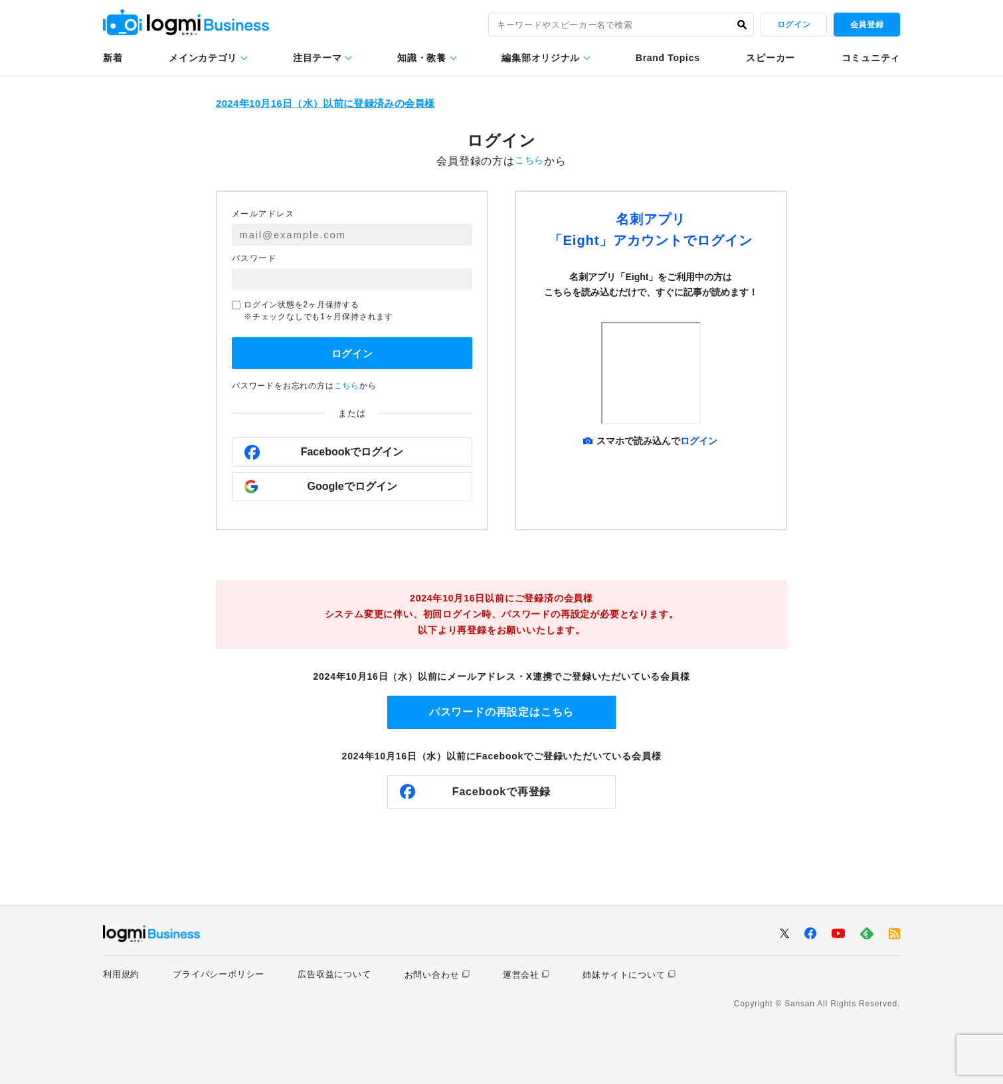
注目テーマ (317, 57)
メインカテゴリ (203, 57)
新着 (112, 57)
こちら (529, 161)
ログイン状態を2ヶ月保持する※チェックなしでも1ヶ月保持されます (312, 310)
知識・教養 (421, 57)
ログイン (793, 24)
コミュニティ (871, 57)
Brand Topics (668, 57)
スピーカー (770, 57)
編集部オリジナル (541, 57)
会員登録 (866, 24)
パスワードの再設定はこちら (501, 711)
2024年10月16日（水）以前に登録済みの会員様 (336, 104)
